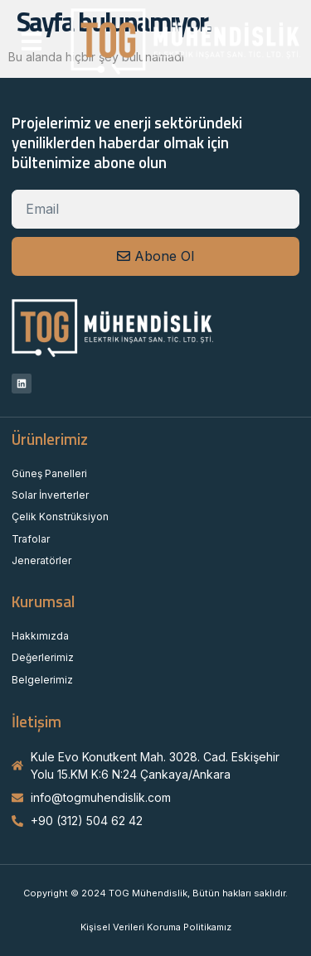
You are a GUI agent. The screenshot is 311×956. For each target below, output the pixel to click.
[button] (31, 41)
